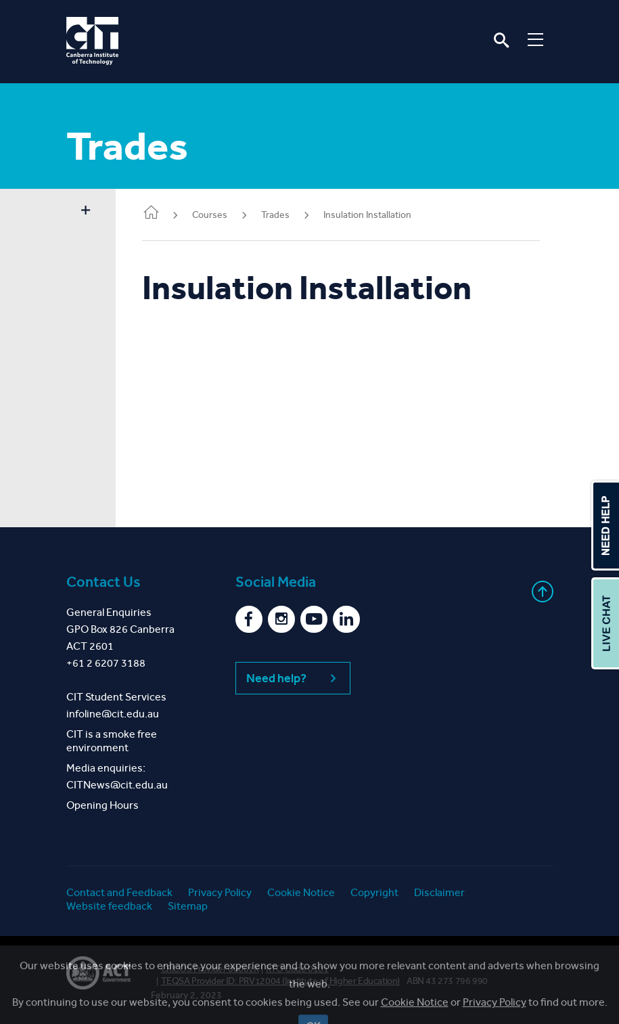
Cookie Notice (301, 892)
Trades (276, 215)
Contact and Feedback (119, 892)
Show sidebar (86, 211)
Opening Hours (102, 805)
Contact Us (103, 582)
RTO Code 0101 (297, 969)
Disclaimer (439, 892)
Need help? (293, 678)
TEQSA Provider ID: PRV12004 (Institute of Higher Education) (280, 981)
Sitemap (188, 905)
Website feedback (109, 905)
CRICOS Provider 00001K (210, 969)
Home (151, 213)
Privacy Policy (220, 892)
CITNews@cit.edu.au (117, 784)
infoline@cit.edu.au (112, 713)
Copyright (374, 892)
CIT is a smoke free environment (111, 741)
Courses (210, 215)
